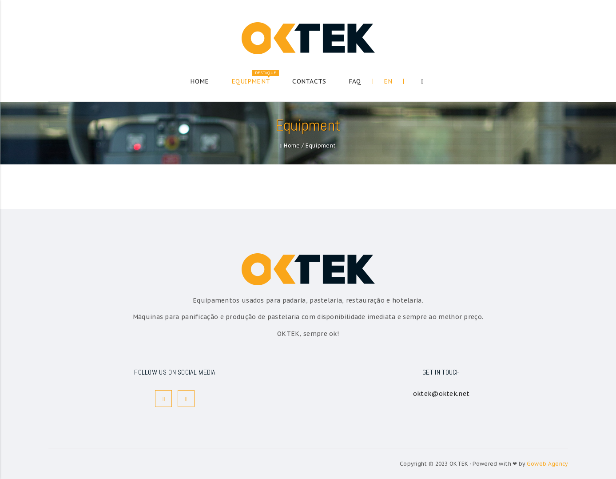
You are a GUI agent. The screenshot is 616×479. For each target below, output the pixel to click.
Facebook (164, 399)
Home (292, 145)
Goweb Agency (547, 463)
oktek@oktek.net (441, 394)
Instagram (186, 399)
